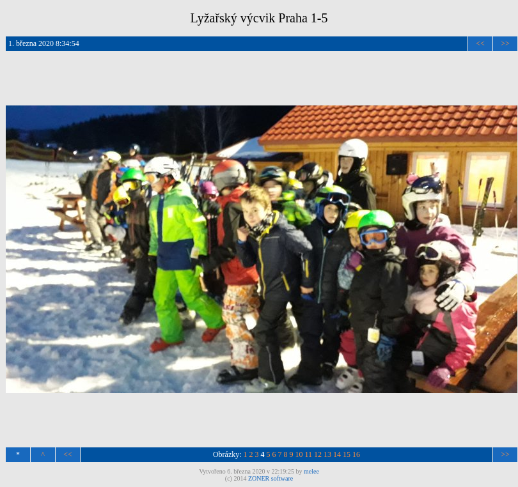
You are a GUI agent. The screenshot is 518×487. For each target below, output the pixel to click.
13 (327, 454)
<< (480, 43)
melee (311, 471)
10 (299, 454)
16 (356, 454)
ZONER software (270, 478)
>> (505, 43)
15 (346, 454)
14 (337, 454)
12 (318, 454)
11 (309, 454)
